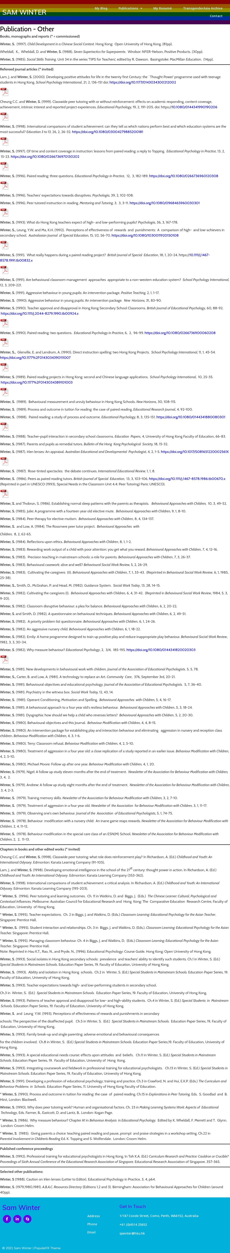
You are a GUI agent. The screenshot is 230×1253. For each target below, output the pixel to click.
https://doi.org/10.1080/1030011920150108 (145, 235)
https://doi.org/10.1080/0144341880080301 (190, 417)
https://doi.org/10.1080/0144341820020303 (160, 650)
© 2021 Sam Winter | (18, 1248)
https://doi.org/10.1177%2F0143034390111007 (35, 357)
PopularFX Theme (47, 1248)
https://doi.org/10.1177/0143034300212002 (142, 82)
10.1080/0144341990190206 (194, 107)
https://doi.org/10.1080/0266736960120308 (183, 176)
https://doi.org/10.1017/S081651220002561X (195, 452)
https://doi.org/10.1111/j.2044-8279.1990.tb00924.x (40, 313)
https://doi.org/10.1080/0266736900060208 (180, 333)
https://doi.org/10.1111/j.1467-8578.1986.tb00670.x (187, 479)
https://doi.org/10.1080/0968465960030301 (165, 203)
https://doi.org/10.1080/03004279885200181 (107, 132)
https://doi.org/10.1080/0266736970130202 (45, 156)
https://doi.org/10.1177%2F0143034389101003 (37, 382)
